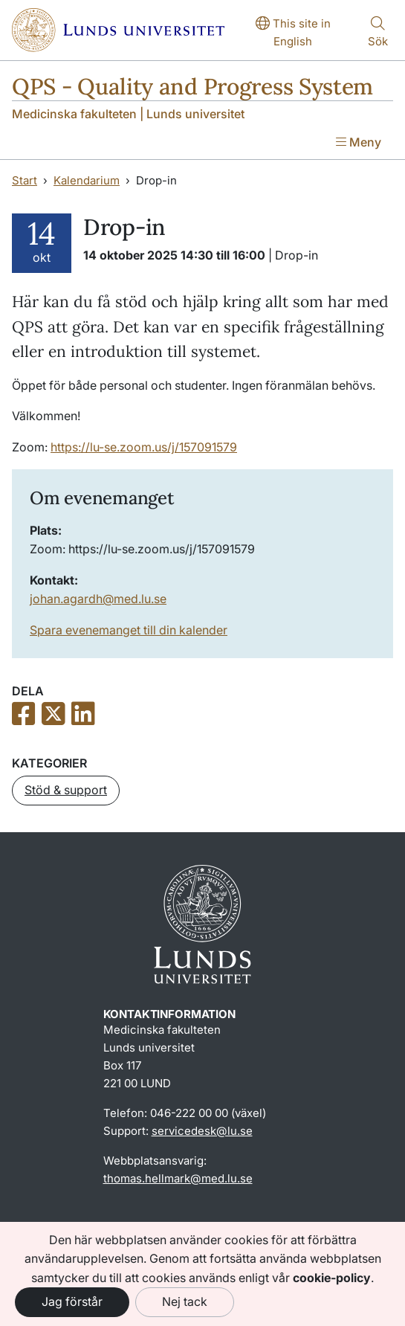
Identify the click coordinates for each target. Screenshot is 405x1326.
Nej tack (184, 1301)
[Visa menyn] (358, 143)
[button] (66, 790)
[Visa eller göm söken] (377, 33)
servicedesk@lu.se (202, 1131)
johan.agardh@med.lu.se (98, 598)
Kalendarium (87, 180)
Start (24, 180)
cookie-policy (332, 1277)
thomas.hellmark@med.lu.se (178, 1178)
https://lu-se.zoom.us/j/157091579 (144, 447)
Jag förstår (72, 1301)
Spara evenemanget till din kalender (128, 629)
